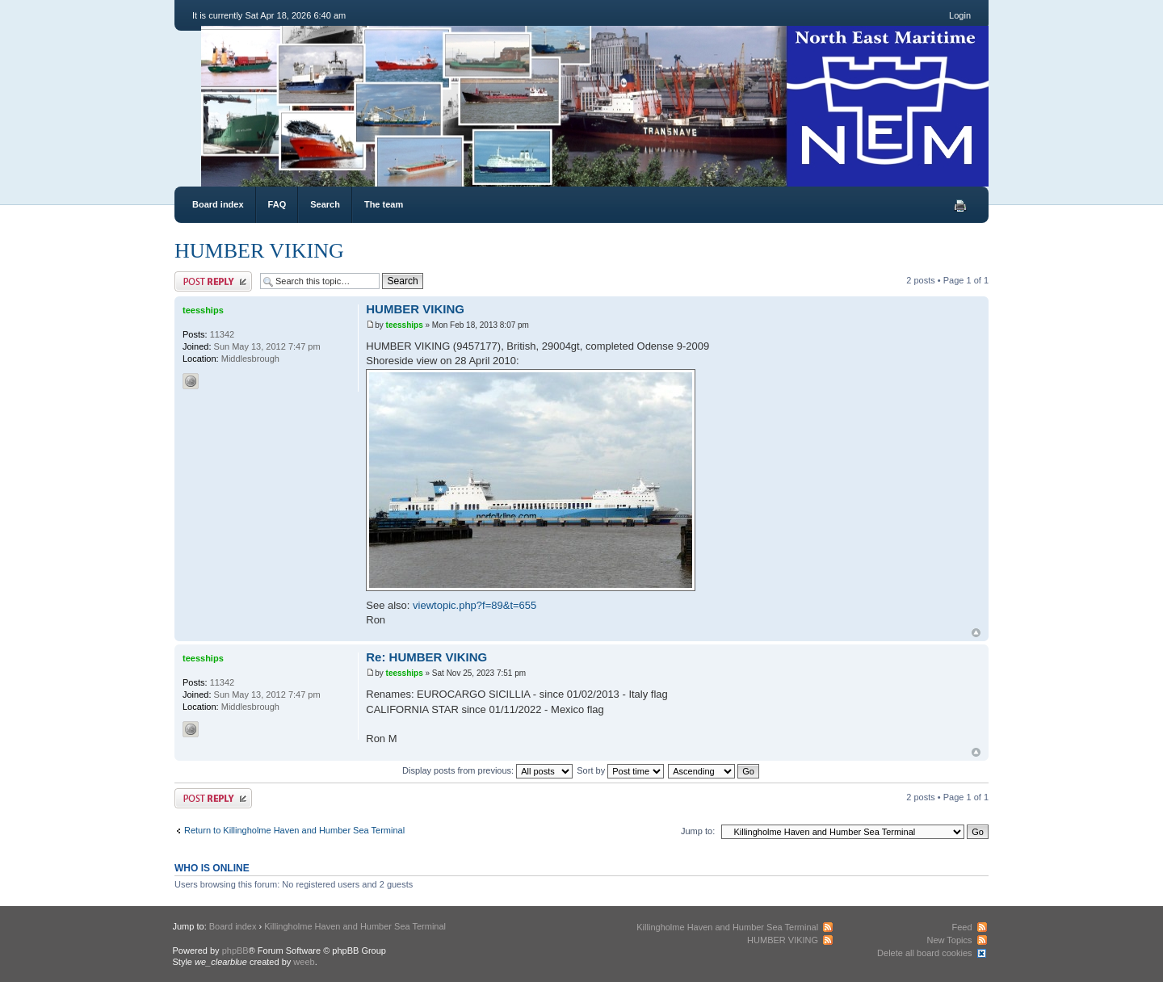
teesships (404, 325)
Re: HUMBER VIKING (426, 657)
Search (325, 204)
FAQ (277, 204)
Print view (960, 205)
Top (976, 632)
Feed (961, 927)
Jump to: (698, 831)
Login (960, 15)
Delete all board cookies (924, 953)
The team (383, 204)
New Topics (949, 940)
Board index (218, 204)
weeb (303, 962)
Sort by (620, 770)
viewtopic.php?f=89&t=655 (474, 605)
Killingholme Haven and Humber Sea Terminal (355, 926)
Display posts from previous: (487, 770)
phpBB (235, 950)
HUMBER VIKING (259, 250)
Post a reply (213, 281)
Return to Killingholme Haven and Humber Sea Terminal (294, 830)
